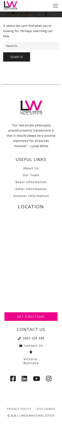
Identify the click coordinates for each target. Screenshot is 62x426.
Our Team (31, 175)
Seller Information (31, 189)
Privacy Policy (19, 409)
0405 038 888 (31, 338)
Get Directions (31, 317)
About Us (31, 168)
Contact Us (31, 346)
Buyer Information (31, 182)
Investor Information (31, 196)
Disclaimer (46, 409)
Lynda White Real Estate (37, 415)
